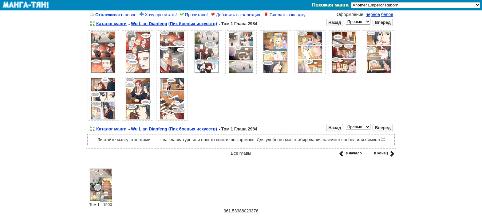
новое (113, 14)
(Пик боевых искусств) (192, 23)
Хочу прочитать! (158, 14)
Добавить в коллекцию (236, 14)
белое (387, 14)
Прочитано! (194, 14)
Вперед (383, 22)
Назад (334, 22)
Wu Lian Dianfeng (149, 23)
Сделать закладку (285, 14)
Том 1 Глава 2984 (239, 23)
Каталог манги (111, 23)
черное (373, 14)
